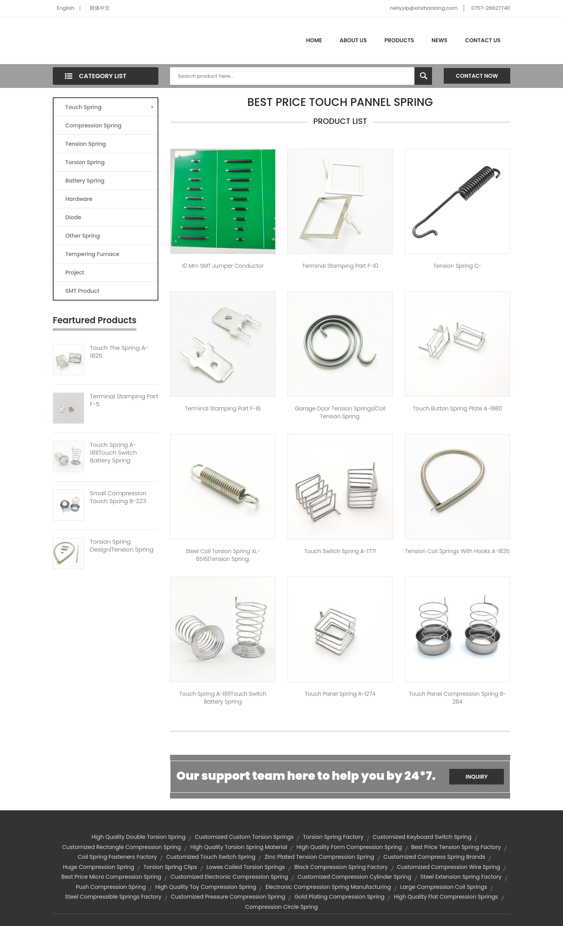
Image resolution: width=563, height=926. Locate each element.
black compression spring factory (341, 867)
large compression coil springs (443, 887)
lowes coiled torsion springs (245, 867)
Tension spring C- (458, 266)
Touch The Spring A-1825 (119, 352)
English (65, 8)
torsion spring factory (333, 837)
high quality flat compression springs (446, 897)
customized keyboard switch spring (422, 837)
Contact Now (477, 76)
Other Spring (82, 236)
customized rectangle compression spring (121, 847)
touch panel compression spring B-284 (457, 698)
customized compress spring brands (435, 857)
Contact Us (482, 40)
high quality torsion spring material (238, 847)
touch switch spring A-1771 (340, 551)
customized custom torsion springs (244, 837)
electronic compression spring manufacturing (328, 887)
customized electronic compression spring (229, 877)
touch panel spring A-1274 (340, 694)
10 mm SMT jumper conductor (223, 266)
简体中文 (100, 8)
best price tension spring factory (456, 847)
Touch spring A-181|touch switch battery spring (223, 698)
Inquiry (477, 777)
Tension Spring (85, 144)
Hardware (78, 199)
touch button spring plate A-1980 (457, 408)
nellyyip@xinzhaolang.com (423, 8)
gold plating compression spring (339, 897)
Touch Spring (109, 107)
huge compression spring (98, 867)
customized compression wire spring (448, 867)
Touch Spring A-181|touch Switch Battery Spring (113, 452)
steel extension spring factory (461, 877)
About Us (353, 40)
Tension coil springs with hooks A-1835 (457, 551)
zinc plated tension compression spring (319, 857)
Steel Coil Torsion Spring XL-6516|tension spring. (223, 555)
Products (399, 40)
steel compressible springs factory (113, 897)
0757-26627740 (490, 8)
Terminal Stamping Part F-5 (124, 400)
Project (74, 272)
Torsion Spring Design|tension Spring (122, 545)
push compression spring (111, 887)
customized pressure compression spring (228, 897)
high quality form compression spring (349, 847)
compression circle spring (281, 907)
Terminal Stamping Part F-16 (223, 408)
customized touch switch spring (210, 857)
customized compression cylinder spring (354, 877)
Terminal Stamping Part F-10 (340, 266)
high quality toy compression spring (205, 887)
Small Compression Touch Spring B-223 (118, 497)
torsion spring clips (170, 867)
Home (314, 40)
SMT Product (82, 291)
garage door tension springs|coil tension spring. (340, 412)
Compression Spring (93, 125)
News (440, 40)
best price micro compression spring (111, 877)
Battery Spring (84, 180)
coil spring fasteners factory (117, 857)
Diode (73, 217)
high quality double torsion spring (138, 837)
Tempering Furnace (92, 254)
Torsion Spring (85, 162)
